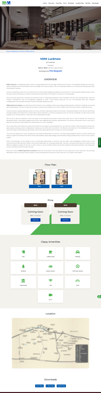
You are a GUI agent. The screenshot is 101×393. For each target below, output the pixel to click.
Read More (50, 386)
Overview (51, 3)
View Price (35, 220)
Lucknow (22, 51)
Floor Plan (59, 3)
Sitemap (55, 390)
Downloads (95, 3)
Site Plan (87, 3)
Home (45, 3)
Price (64, 3)
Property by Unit (57, 370)
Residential (14, 51)
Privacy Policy (47, 390)
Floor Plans (39, 359)
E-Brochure (50, 359)
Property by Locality (44, 370)
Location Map (80, 3)
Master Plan (61, 359)
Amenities (71, 3)
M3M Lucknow (30, 51)
